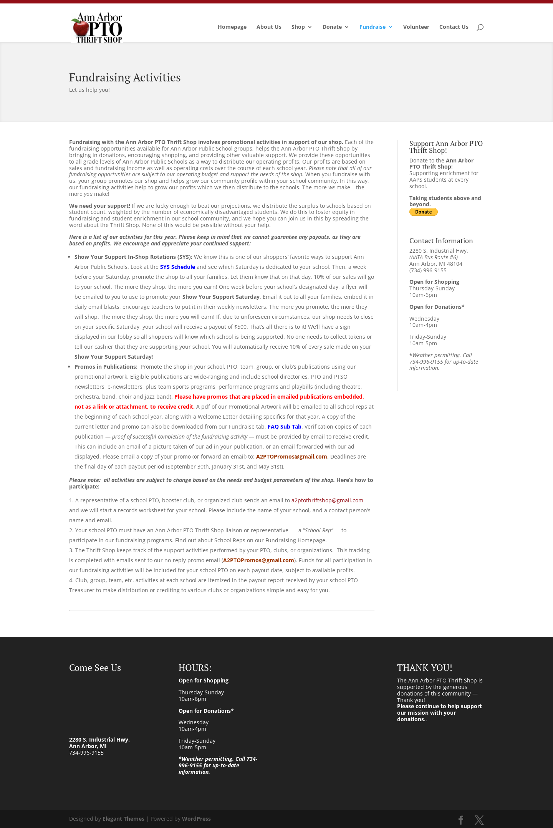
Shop (298, 27)
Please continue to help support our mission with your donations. (439, 712)
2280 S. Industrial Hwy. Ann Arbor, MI (99, 743)
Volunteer (416, 27)
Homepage (232, 27)
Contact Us (454, 27)
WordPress (196, 818)
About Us (269, 27)
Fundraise (372, 27)
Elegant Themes (123, 818)
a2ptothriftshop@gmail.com (327, 500)
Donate (332, 27)
